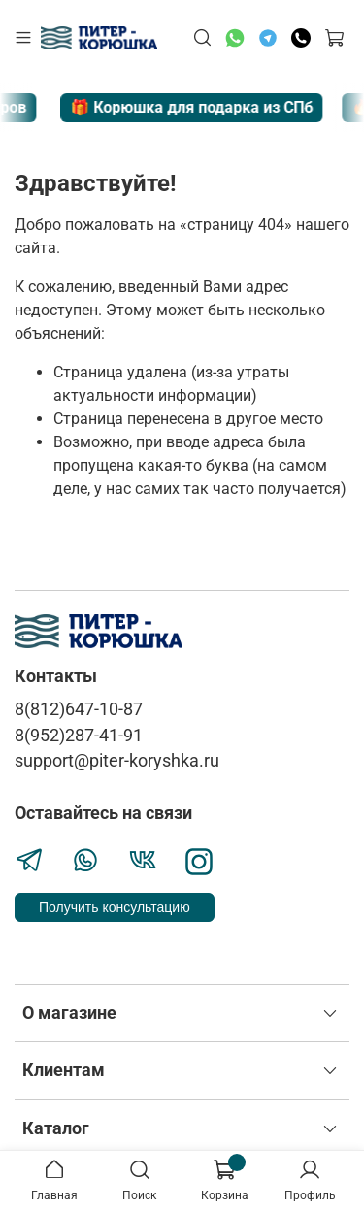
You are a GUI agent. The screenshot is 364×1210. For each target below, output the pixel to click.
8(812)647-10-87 (79, 709)
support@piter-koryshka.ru (117, 760)
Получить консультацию (114, 907)
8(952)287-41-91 (79, 735)
